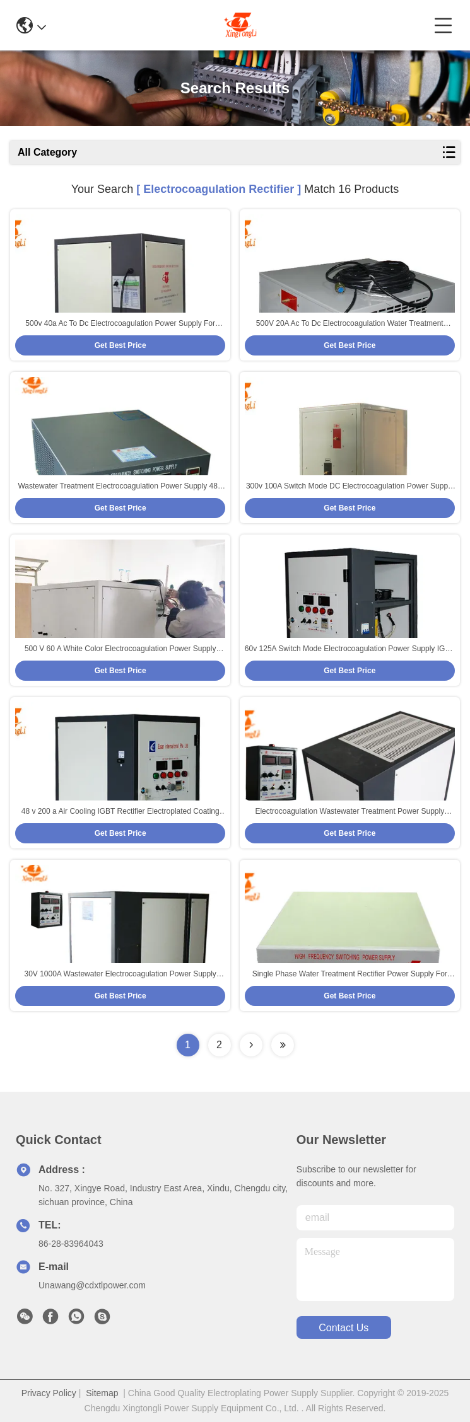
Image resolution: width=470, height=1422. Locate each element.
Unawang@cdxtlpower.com (92, 1285)
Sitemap (102, 1393)
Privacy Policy (48, 1393)
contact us (343, 1327)
